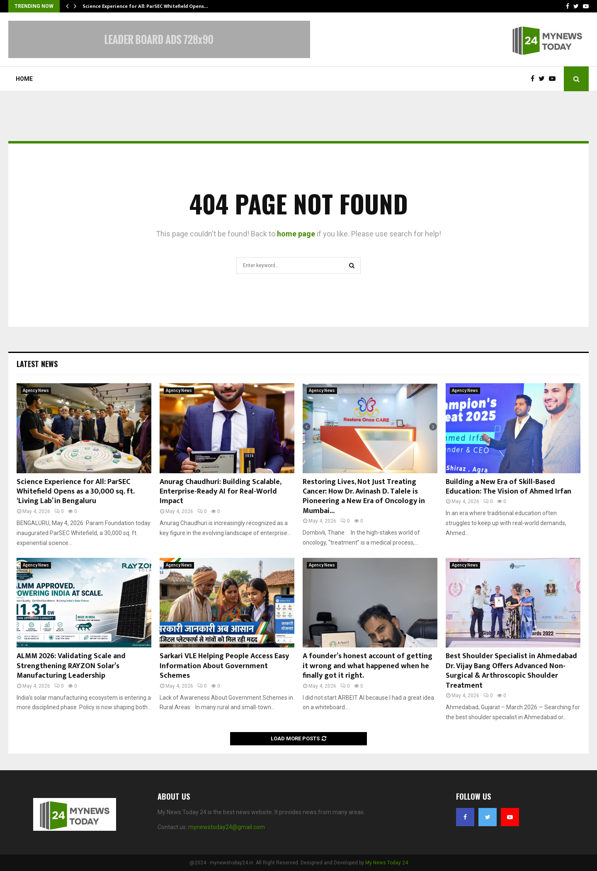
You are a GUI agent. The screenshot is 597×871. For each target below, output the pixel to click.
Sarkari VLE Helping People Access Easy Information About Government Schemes (224, 666)
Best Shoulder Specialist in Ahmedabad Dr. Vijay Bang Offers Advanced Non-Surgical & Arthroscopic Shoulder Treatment (511, 670)
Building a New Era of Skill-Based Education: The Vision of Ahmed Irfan (508, 487)
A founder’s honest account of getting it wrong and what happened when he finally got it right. (367, 666)
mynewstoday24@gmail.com (226, 827)
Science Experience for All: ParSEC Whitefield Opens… (145, 6)
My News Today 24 (386, 863)
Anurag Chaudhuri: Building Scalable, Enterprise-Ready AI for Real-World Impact (220, 492)
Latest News (37, 363)
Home (24, 78)
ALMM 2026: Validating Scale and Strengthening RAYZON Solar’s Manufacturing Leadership (71, 666)
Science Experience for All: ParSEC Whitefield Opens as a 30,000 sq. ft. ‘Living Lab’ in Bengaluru (75, 492)
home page (296, 233)
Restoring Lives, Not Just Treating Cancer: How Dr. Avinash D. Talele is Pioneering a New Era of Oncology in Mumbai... (364, 496)
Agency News (36, 390)
